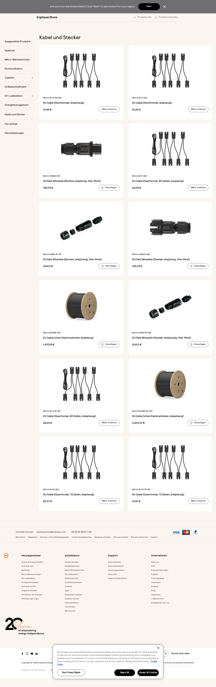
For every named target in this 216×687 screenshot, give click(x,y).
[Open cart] (161, 17)
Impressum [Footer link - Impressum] (156, 603)
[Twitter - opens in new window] (27, 662)
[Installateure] (82, 17)
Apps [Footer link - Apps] (67, 599)
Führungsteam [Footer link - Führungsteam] (157, 587)
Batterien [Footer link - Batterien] (26, 579)
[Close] (158, 647)
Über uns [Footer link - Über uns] (155, 571)
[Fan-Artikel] (19, 132)
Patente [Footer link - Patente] (154, 583)
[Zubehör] (19, 86)
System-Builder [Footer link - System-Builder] (72, 571)
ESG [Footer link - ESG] (153, 575)
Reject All (124, 673)
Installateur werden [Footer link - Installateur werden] (73, 603)
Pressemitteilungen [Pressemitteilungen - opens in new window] (159, 579)
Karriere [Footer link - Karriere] (154, 595)
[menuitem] (58, 17)
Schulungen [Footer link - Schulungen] (70, 615)
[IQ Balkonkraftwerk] (19, 95)
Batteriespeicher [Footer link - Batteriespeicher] (72, 575)
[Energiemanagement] (19, 113)
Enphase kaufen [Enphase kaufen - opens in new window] (72, 607)
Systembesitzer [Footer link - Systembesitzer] (114, 571)
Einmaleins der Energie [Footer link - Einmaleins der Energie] (32, 603)
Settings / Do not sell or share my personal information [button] (169, 671)
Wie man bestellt (120, 546)
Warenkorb (32, 546)
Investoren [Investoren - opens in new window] (155, 591)
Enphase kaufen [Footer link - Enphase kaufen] (29, 595)
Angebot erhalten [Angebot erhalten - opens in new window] (29, 599)
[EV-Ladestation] (19, 104)
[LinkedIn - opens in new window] (36, 662)
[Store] (100, 17)
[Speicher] (19, 59)
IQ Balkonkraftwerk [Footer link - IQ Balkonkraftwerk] (30, 591)
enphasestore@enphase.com (51, 541)
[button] (173, 17)
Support (154, 546)
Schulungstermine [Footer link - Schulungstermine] (116, 579)
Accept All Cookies (148, 673)
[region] (108, 661)
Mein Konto (20, 546)
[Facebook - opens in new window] (22, 662)
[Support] (116, 17)
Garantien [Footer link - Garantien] (112, 583)
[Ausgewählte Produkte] (19, 50)
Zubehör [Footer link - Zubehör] (68, 595)
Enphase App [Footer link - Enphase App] (27, 575)
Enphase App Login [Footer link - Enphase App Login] (30, 607)
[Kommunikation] (19, 77)
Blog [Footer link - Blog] (153, 599)
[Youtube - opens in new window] (31, 662)
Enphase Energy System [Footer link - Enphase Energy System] (32, 571)
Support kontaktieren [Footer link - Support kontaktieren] (117, 587)
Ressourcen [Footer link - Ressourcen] (70, 620)
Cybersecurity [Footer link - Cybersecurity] (157, 607)
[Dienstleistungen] (19, 141)
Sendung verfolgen (102, 546)
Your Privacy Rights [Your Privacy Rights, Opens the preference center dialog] (71, 673)
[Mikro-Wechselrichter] (19, 68)
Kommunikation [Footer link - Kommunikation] (72, 587)
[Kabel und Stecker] (19, 123)
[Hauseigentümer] (58, 17)
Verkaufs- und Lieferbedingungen (54, 546)
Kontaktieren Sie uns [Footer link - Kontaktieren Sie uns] (160, 611)
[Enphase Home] (38, 17)
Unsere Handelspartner (82, 546)
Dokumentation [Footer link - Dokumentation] (72, 611)
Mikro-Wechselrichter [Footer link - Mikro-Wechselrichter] (31, 583)
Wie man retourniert (139, 546)
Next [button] (149, 6)
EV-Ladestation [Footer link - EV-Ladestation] (28, 587)
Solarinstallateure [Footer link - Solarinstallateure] (116, 575)
